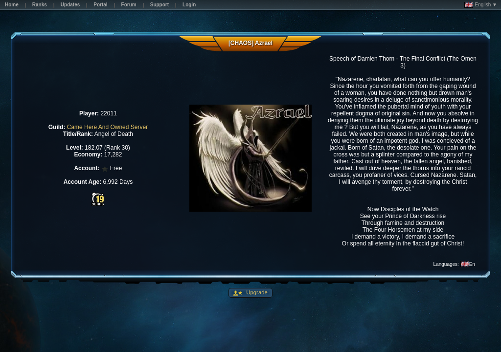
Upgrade (256, 292)
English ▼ (480, 5)
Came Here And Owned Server (107, 127)
